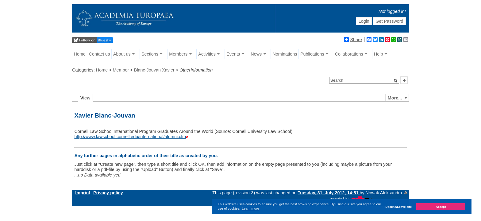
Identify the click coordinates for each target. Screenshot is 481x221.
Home (80, 54)
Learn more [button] (250, 208)
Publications (312, 54)
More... (395, 97)
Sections (149, 54)
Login (364, 21)
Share (353, 39)
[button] (395, 80)
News (256, 54)
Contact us (99, 54)
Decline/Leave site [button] (399, 206)
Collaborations (349, 54)
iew (85, 97)
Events (233, 54)
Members (178, 54)
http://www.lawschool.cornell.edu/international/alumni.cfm (130, 136)
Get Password (389, 21)
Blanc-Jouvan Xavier (154, 70)
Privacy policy (108, 192)
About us (122, 54)
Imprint (82, 192)
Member (121, 70)
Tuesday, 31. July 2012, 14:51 (329, 192)
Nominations (284, 54)
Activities (207, 54)
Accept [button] (441, 206)
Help (378, 54)
